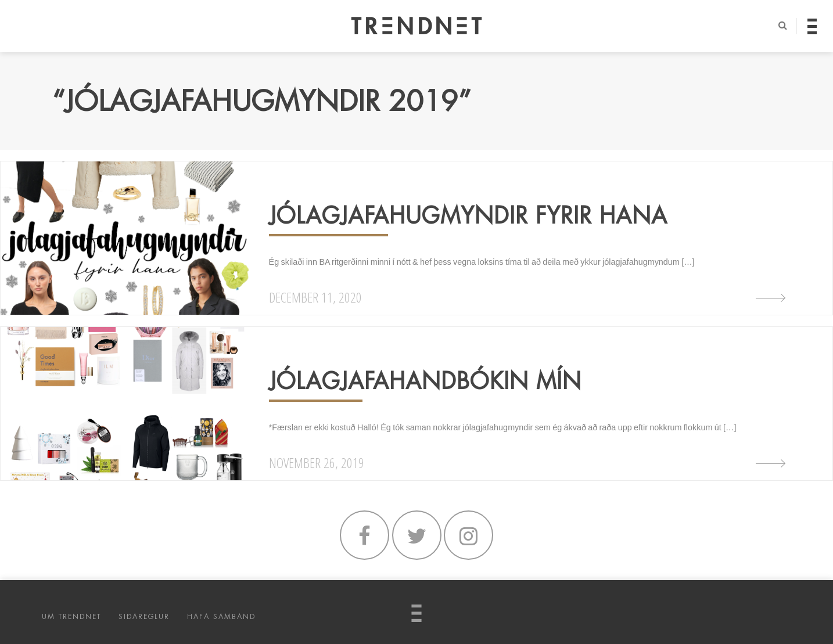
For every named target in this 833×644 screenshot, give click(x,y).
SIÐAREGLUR (144, 616)
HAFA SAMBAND (221, 616)
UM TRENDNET (71, 616)
